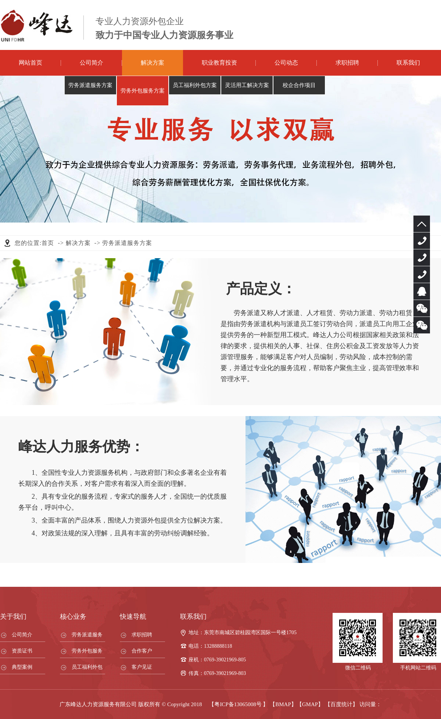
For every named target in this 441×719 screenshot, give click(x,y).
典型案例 (22, 667)
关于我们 (13, 616)
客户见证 (142, 667)
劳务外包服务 (87, 651)
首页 (48, 243)
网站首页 (30, 62)
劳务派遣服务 (87, 634)
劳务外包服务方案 (143, 91)
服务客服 (421, 291)
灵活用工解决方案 (247, 85)
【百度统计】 (341, 704)
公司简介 (91, 62)
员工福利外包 (87, 667)
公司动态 (286, 62)
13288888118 (421, 257)
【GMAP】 (310, 704)
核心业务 (73, 616)
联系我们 (408, 62)
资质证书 (22, 651)
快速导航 (133, 616)
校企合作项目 (299, 85)
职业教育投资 (219, 62)
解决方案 (152, 62)
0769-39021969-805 (421, 240)
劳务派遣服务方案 (90, 85)
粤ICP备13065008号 (237, 704)
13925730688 (421, 274)
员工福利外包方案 (195, 85)
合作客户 (142, 651)
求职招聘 (347, 62)
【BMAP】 (283, 704)
